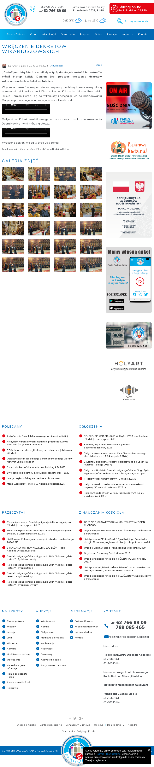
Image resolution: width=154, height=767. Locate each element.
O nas (33, 34)
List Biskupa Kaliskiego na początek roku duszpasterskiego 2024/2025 (40, 541)
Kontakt (142, 34)
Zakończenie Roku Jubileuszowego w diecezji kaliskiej (37, 436)
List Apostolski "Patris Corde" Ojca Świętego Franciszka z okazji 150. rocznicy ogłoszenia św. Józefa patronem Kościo (117, 541)
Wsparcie (127, 34)
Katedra (132, 724)
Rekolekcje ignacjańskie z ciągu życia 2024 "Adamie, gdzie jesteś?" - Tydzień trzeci (39, 566)
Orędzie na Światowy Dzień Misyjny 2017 (107, 553)
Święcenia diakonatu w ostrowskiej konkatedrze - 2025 (38, 472)
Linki (9, 637)
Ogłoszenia (68, 34)
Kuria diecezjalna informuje (16, 667)
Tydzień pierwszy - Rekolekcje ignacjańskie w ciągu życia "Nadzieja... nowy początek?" (39, 524)
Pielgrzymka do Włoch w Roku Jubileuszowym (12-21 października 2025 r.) (114, 494)
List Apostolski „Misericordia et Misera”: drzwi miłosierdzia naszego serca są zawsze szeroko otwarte (117, 569)
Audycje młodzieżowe (53, 665)
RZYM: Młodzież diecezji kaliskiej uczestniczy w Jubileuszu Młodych (39, 452)
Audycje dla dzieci (51, 659)
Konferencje (47, 643)
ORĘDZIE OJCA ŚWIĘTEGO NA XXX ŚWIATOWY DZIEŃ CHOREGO (114, 524)
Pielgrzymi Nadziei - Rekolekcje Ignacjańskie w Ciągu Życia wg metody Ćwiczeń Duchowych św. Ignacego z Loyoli (117, 472)
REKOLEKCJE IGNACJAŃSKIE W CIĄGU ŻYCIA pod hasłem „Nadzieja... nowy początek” (116, 438)
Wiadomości (48, 621)
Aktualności (49, 34)
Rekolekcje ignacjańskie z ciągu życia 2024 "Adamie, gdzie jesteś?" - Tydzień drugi (39, 575)
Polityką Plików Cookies (108, 754)
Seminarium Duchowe (78, 724)
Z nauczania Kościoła (19, 682)
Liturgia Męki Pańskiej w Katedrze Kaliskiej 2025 (33, 478)
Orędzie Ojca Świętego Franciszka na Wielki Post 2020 (114, 547)
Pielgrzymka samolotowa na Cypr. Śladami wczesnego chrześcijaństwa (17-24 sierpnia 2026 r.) (115, 455)
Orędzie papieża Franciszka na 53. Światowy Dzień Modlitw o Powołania (117, 577)
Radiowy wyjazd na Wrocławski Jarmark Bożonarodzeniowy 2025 (107, 446)
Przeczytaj (13, 687)
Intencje (112, 34)
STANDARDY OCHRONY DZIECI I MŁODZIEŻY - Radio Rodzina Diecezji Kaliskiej (36, 549)
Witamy (11, 626)
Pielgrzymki (47, 632)
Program (85, 34)
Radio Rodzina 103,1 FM (135, 8)
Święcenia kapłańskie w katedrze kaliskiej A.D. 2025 (36, 467)
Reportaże (47, 648)
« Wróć (98, 65)
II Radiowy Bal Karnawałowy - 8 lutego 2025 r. (110, 478)
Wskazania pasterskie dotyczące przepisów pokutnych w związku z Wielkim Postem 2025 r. (39, 532)
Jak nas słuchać (83, 632)
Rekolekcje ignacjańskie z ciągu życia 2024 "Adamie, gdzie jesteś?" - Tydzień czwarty (39, 558)
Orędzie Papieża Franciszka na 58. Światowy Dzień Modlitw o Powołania (117, 532)
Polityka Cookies (84, 621)
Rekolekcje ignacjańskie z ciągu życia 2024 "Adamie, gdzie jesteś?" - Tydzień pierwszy (39, 583)
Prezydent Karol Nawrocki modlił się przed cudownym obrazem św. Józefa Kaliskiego (37, 443)
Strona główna (15, 621)
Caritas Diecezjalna (51, 724)
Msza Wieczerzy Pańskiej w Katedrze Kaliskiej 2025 (36, 483)
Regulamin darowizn (86, 626)
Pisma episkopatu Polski (17, 675)
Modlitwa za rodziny (18, 654)
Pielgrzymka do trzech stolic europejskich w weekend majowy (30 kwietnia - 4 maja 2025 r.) (114, 486)
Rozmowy (46, 654)
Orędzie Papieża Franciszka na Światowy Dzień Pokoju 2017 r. (115, 560)
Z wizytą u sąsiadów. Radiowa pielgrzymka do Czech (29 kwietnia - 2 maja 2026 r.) (116, 463)
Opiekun (99, 724)
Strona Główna (16, 34)
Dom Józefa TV (115, 724)
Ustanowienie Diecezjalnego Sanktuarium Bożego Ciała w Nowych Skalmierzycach (40, 460)
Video (98, 34)
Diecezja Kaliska (26, 724)
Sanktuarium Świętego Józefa (79, 731)
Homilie (45, 626)
